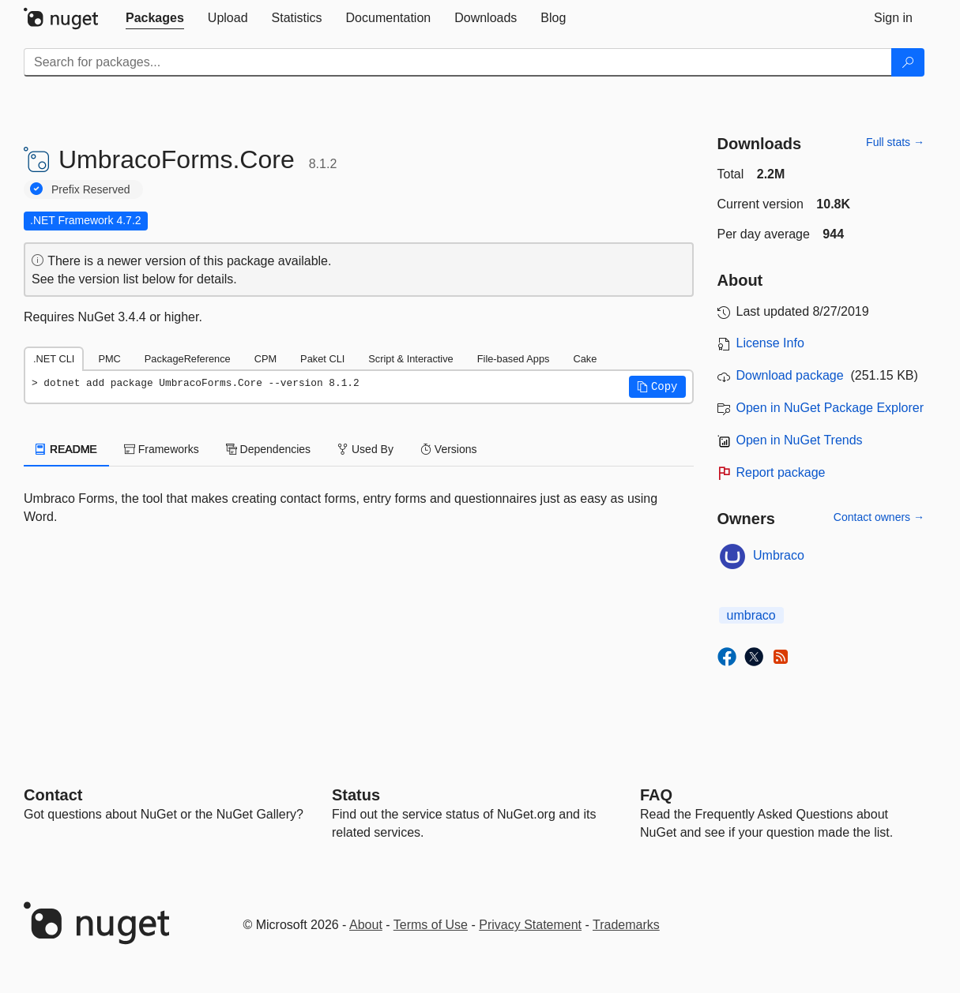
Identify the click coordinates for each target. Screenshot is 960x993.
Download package (790, 375)
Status (356, 795)
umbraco (751, 615)
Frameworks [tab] (161, 449)
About (365, 924)
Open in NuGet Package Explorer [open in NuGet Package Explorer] (830, 407)
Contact (53, 795)
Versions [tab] (448, 449)
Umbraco (778, 555)
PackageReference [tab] (188, 359)
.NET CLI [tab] (53, 359)
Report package (781, 472)
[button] (657, 387)
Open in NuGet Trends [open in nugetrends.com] (799, 440)
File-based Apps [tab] (513, 359)
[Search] (907, 62)
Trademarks (626, 924)
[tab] (155, 18)
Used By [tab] (365, 449)
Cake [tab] (585, 359)
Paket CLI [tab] (322, 359)
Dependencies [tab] (268, 449)
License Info (770, 343)
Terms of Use (430, 924)
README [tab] (66, 449)
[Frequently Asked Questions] (656, 795)
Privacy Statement (530, 924)
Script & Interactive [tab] (410, 359)
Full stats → (895, 142)
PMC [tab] (109, 359)
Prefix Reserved (90, 189)
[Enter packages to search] (458, 62)
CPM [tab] (265, 359)
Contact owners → (879, 517)
